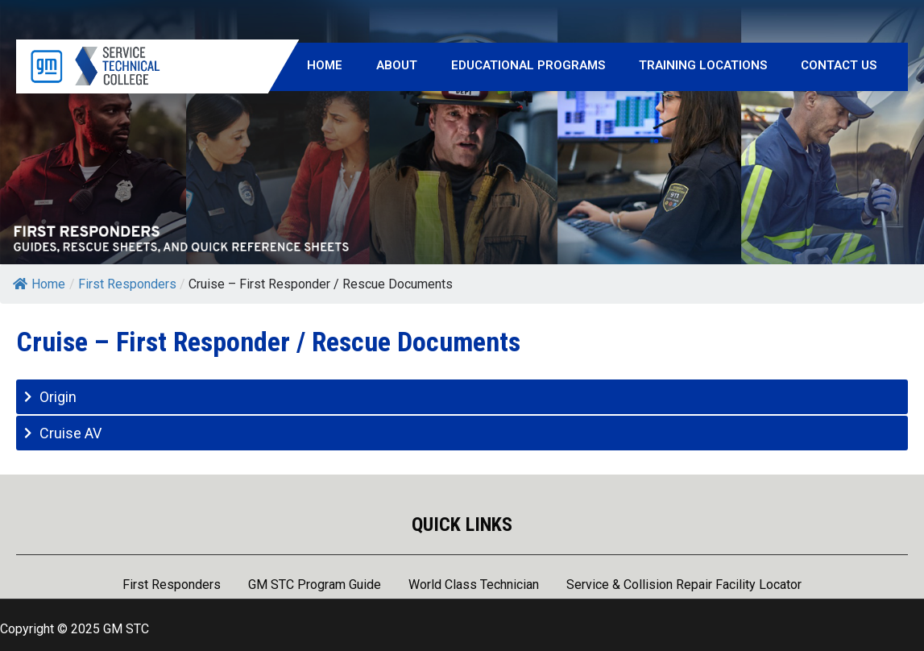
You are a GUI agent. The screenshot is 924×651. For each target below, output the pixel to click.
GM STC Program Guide (314, 586)
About (396, 65)
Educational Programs (528, 65)
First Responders (171, 586)
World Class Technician (473, 586)
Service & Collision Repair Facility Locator (684, 586)
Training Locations (703, 65)
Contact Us (838, 65)
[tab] (462, 396)
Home (324, 65)
